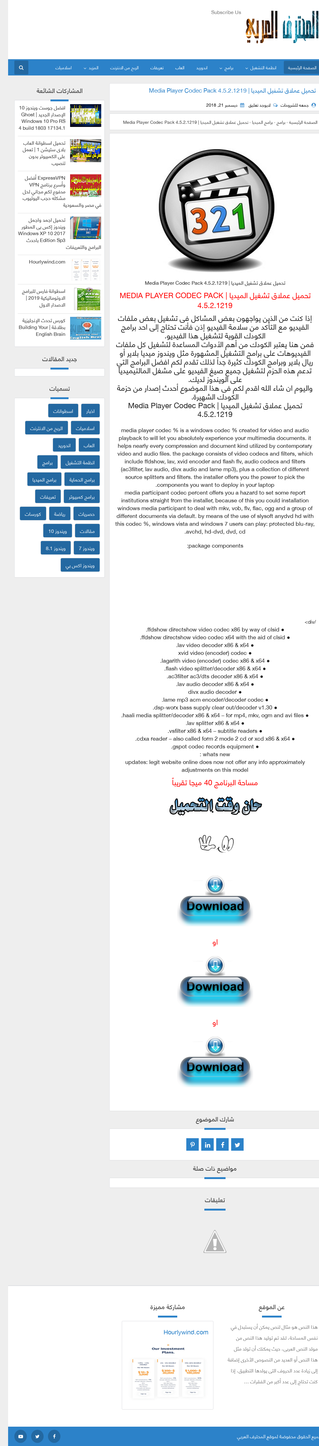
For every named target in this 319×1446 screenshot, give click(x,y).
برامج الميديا (36, 479)
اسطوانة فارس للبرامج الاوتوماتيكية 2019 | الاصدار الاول (35, 297)
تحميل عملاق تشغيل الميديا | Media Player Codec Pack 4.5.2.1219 (224, 89)
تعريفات (148, 67)
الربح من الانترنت (116, 67)
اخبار (82, 410)
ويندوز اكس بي (72, 564)
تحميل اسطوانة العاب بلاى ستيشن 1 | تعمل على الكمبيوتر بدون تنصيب (36, 152)
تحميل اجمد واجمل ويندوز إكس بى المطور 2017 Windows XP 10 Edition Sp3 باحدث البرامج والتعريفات (51, 233)
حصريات (78, 513)
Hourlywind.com (39, 261)
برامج (221, 67)
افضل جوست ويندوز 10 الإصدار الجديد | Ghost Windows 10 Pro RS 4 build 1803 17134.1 (34, 117)
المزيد (85, 67)
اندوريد (193, 67)
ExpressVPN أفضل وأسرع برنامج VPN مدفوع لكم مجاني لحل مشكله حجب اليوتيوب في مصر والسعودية (54, 191)
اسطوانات (55, 410)
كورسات (25, 513)
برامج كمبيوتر (74, 496)
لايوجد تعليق (251, 104)
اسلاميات (55, 67)
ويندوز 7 (79, 547)
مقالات (79, 530)
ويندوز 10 (49, 530)
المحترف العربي (243, 1436)
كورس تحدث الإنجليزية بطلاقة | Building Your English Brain (34, 327)
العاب (171, 67)
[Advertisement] (119, 31)
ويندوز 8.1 (48, 547)
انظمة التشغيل (255, 67)
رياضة (51, 513)
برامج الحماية (74, 479)
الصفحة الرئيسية (294, 67)
